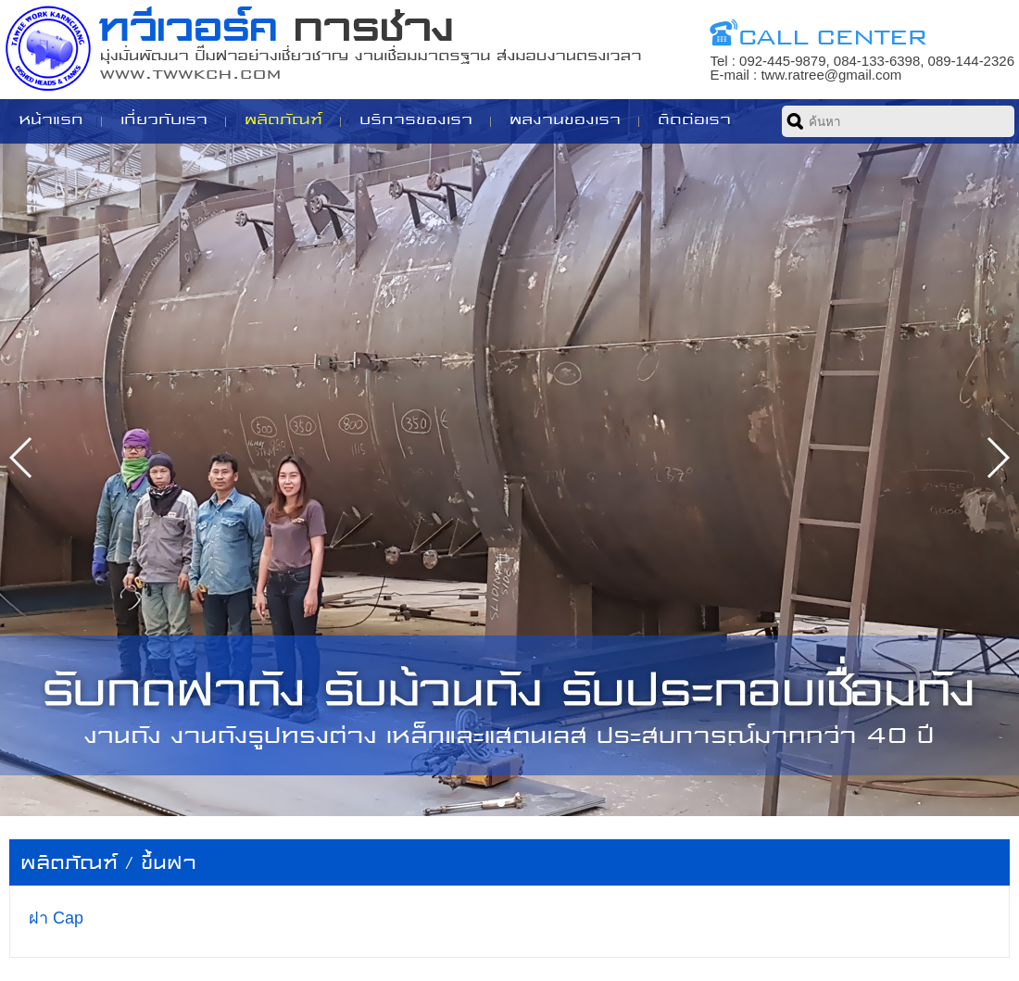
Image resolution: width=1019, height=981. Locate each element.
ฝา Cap (56, 918)
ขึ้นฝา (168, 863)
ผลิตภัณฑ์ (69, 863)
